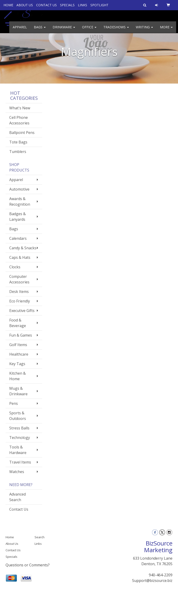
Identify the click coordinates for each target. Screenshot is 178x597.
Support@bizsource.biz (152, 580)
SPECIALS (67, 5)
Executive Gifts (22, 310)
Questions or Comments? (28, 565)
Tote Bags (18, 142)
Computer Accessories (19, 279)
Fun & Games (20, 335)
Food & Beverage (17, 323)
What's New (19, 107)
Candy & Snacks (22, 247)
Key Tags (17, 363)
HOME (8, 5)
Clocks (14, 266)
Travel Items (20, 462)
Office (89, 30)
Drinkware (64, 30)
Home (10, 537)
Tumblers (17, 151)
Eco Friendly (19, 301)
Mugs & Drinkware (18, 391)
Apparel (20, 30)
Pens (13, 403)
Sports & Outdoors (17, 415)
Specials (11, 557)
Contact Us (18, 509)
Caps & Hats (19, 257)
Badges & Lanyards (17, 216)
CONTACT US (46, 5)
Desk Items (19, 291)
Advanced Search (17, 497)
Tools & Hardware (17, 450)
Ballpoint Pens (22, 132)
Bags (40, 30)
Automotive (19, 189)
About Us (12, 544)
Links (38, 544)
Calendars (18, 238)
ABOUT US (24, 5)
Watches (16, 471)
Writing (144, 30)
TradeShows (116, 30)
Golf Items (18, 344)
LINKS (82, 5)
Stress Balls (19, 428)
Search (39, 537)
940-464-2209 (160, 575)
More (166, 30)
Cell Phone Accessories (19, 120)
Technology (19, 437)
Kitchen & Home (17, 376)
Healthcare (18, 354)
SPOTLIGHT (99, 5)
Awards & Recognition (19, 201)
